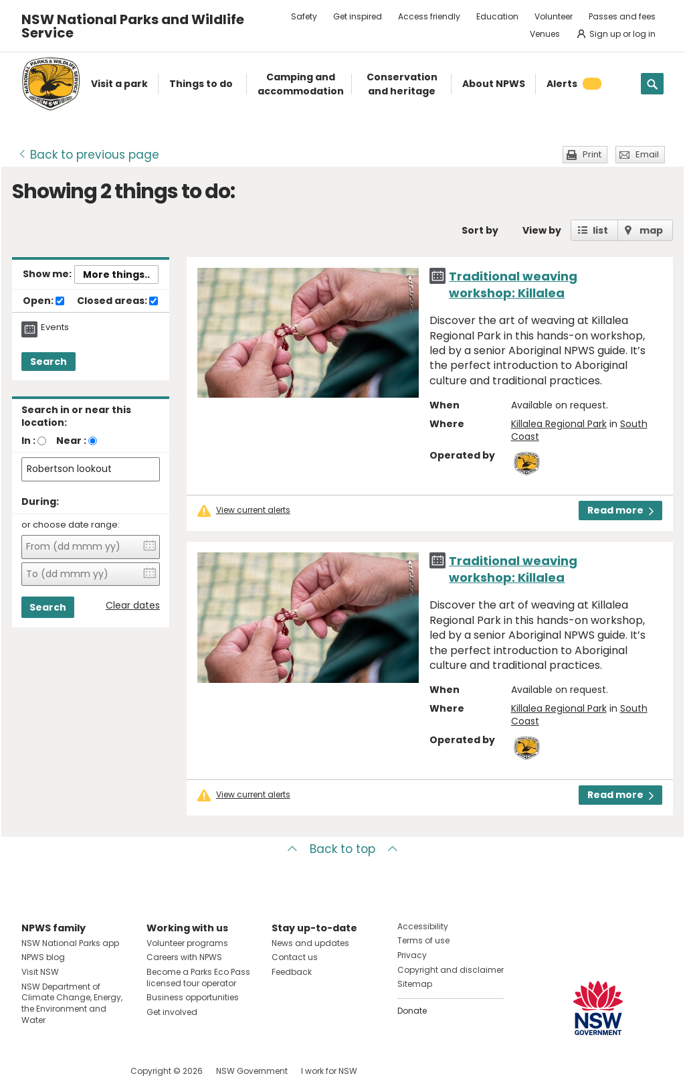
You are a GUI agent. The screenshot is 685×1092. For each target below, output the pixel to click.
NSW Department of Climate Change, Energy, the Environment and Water (71, 1003)
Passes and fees (622, 16)
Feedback (292, 972)
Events (55, 327)
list (600, 230)
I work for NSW (329, 1071)
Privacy (412, 955)
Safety (304, 16)
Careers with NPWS (184, 957)
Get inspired (357, 16)
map (651, 230)
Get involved (171, 1012)
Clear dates (133, 605)
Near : (71, 440)
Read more (620, 510)
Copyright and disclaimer (450, 970)
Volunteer (553, 16)
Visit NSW (40, 972)
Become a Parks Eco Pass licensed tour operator (198, 977)
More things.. (116, 274)
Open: (43, 301)
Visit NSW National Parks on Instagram (62, 1071)
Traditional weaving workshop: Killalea (513, 284)
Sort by (480, 230)
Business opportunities (192, 997)
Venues (545, 34)
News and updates (310, 943)
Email (647, 154)
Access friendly (429, 16)
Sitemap (414, 984)
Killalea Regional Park (559, 424)
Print (592, 154)
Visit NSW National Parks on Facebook (33, 1071)
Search (48, 361)
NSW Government (252, 1071)
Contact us (295, 957)
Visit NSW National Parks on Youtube (91, 1071)
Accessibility (422, 926)
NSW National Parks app (70, 943)
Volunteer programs (187, 943)
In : (28, 440)
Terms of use (423, 940)
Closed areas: (117, 301)
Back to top (342, 849)
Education (497, 16)
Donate (412, 1010)
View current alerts (253, 510)
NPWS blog (43, 957)
